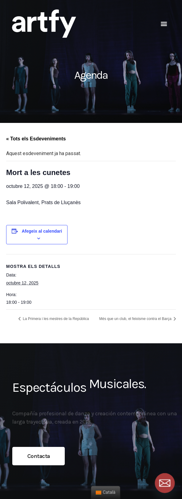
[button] (164, 23)
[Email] (165, 483)
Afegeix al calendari (42, 231)
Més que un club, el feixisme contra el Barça (135, 319)
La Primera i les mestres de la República (55, 319)
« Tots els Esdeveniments (36, 138)
